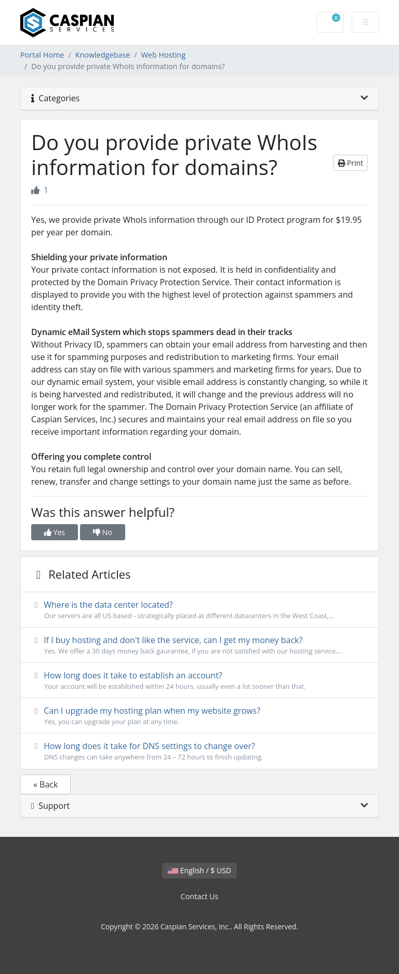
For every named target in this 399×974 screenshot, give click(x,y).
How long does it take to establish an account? (199, 680)
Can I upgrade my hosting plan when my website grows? (199, 716)
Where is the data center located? (199, 610)
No (102, 532)
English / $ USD (199, 870)
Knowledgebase (102, 55)
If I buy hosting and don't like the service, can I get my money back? (199, 645)
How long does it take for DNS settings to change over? (199, 751)
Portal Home (42, 55)
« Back (45, 784)
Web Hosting (163, 55)
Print (350, 163)
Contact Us (200, 896)
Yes (54, 532)
